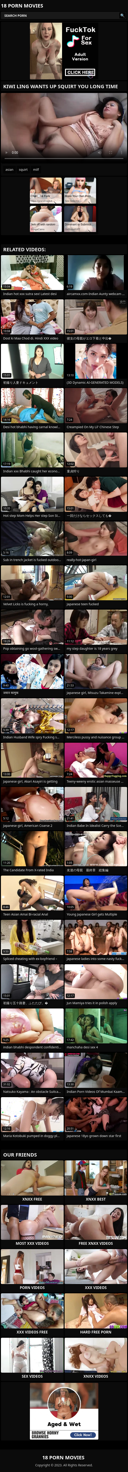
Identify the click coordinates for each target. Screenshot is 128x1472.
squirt (23, 169)
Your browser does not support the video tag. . (64, 128)
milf (36, 169)
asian (9, 169)
